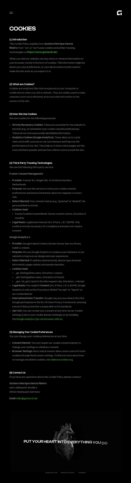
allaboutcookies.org (62, 359)
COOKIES (82, 472)
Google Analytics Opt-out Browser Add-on (39, 319)
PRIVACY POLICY (68, 472)
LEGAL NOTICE (51, 472)
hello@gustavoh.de (26, 398)
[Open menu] (11, 12)
